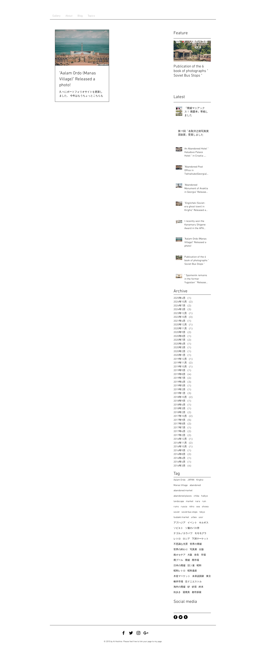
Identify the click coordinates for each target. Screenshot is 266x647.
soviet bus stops (189, 512)
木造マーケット (182, 576)
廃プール (178, 560)
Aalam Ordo (179, 479)
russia (184, 506)
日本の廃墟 (179, 565)
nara (197, 501)
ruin (204, 501)
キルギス (203, 522)
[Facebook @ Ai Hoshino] (123, 632)
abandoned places (183, 496)
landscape (179, 501)
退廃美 (186, 592)
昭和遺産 (192, 570)
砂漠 (194, 587)
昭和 (199, 565)
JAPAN (190, 479)
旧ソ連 (191, 565)
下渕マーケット (200, 538)
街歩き (177, 592)
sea (198, 506)
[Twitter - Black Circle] (181, 617)
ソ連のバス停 (192, 528)
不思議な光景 (181, 544)
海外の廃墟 (179, 587)
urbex (194, 517)
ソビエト (178, 528)
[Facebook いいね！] (159, 633)
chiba (196, 496)
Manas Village (181, 485)
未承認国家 (198, 576)
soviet (176, 512)
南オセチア (179, 555)
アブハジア (179, 522)
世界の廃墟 (196, 544)
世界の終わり (181, 549)
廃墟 (187, 560)
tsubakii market (181, 517)
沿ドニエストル (193, 581)
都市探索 (196, 592)
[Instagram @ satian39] (138, 632)
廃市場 (195, 560)
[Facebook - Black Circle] (175, 617)
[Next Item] (205, 51)
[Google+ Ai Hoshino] (145, 632)
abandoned (195, 485)
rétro (191, 506)
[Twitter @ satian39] (131, 632)
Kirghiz (199, 479)
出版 (201, 549)
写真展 (193, 549)
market (189, 501)
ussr (201, 517)
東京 (208, 576)
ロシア (186, 538)
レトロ (177, 538)
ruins (176, 506)
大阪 (189, 555)
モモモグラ (200, 533)
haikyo (204, 496)
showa (205, 506)
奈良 (196, 555)
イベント (192, 522)
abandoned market (183, 490)
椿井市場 (178, 581)
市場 (203, 555)
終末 (201, 587)
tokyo (202, 512)
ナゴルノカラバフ (183, 533)
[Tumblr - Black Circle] (186, 617)
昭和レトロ (179, 570)
